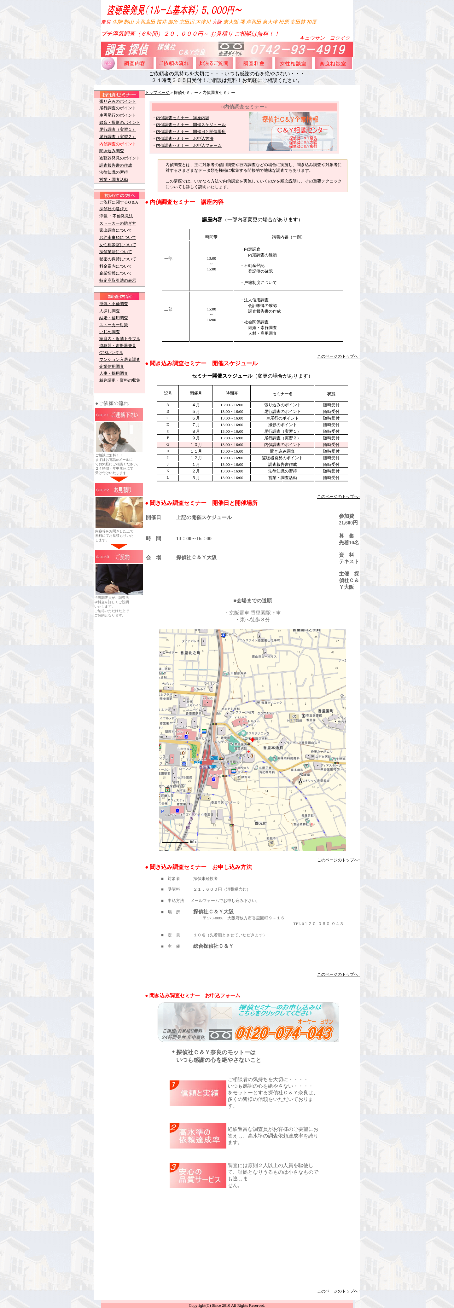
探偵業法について (115, 251)
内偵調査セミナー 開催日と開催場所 (191, 131)
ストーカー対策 (113, 324)
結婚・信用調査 (113, 317)
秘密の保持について (117, 259)
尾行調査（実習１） (117, 129)
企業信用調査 (111, 366)
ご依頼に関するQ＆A (118, 202)
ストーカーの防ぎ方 (117, 223)
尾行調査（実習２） (117, 136)
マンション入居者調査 (119, 359)
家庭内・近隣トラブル (119, 338)
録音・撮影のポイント (119, 122)
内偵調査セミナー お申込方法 (184, 138)
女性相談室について (117, 244)
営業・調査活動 (113, 179)
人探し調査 (109, 311)
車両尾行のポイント (117, 115)
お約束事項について (117, 237)
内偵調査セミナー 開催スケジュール (191, 124)
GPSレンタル (111, 352)
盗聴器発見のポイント (119, 158)
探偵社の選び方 (113, 208)
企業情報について (115, 273)
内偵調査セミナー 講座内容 (182, 117)
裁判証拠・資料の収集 (119, 380)
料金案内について (115, 266)
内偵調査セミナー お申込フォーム (189, 145)
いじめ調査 (109, 331)
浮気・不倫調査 (113, 303)
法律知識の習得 (113, 172)
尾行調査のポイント (117, 108)
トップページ (157, 92)
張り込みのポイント (117, 101)
